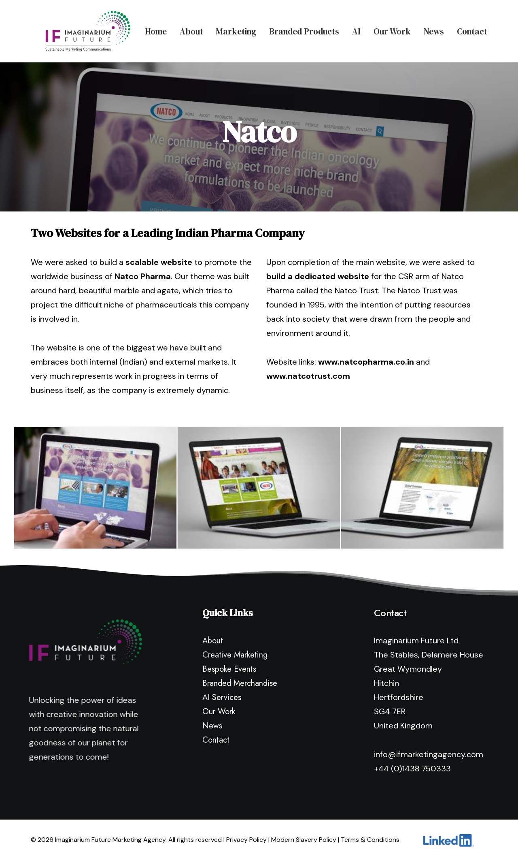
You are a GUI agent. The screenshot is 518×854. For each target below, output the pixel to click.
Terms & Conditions (370, 832)
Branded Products (304, 28)
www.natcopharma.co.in (366, 354)
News (434, 28)
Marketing (236, 28)
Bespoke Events (229, 662)
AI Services (221, 690)
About (191, 28)
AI (356, 28)
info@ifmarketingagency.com (428, 747)
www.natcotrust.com (308, 368)
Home (156, 28)
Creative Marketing (234, 647)
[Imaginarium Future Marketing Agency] (73, 27)
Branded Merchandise (239, 676)
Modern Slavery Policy (303, 832)
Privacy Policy (246, 832)
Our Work (392, 28)
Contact (472, 28)
